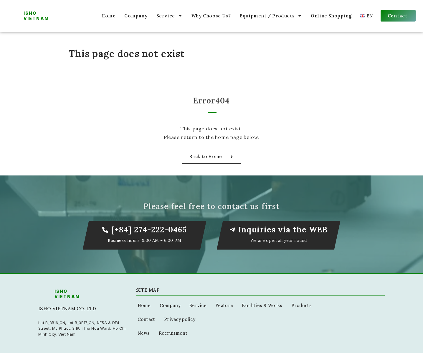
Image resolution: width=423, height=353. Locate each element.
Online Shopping (331, 16)
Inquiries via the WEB (283, 229)
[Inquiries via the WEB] (232, 230)
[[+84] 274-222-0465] (105, 230)
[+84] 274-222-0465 (149, 229)
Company (135, 16)
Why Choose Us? (211, 16)
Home (108, 16)
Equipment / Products (270, 16)
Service (169, 16)
